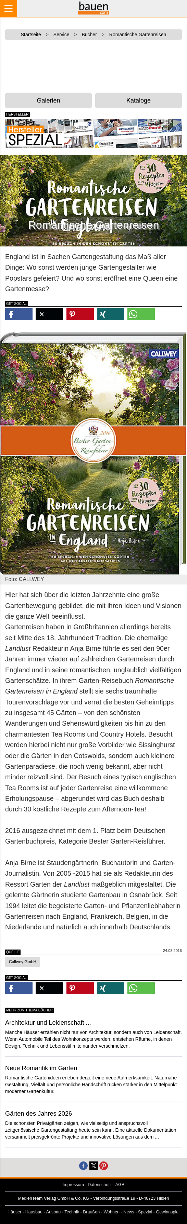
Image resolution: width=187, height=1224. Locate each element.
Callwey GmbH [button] (22, 961)
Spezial (145, 1212)
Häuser (15, 1212)
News (128, 1212)
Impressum (73, 1184)
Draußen (91, 1212)
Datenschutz (100, 1184)
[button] (19, 314)
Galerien (48, 100)
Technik (71, 1212)
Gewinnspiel (168, 1212)
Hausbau (33, 1212)
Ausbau (53, 1212)
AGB (120, 1184)
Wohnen (111, 1212)
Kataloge (138, 100)
